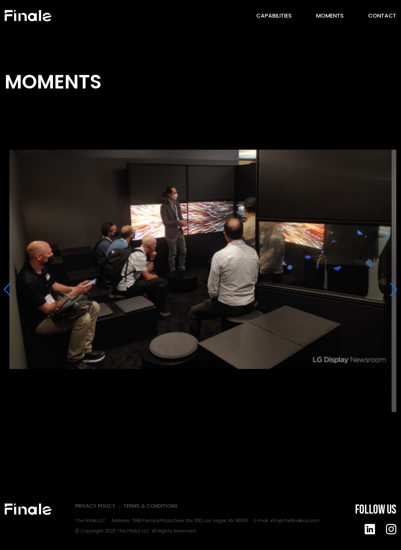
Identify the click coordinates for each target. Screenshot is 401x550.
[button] (7, 289)
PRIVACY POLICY (95, 506)
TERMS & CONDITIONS (150, 506)
